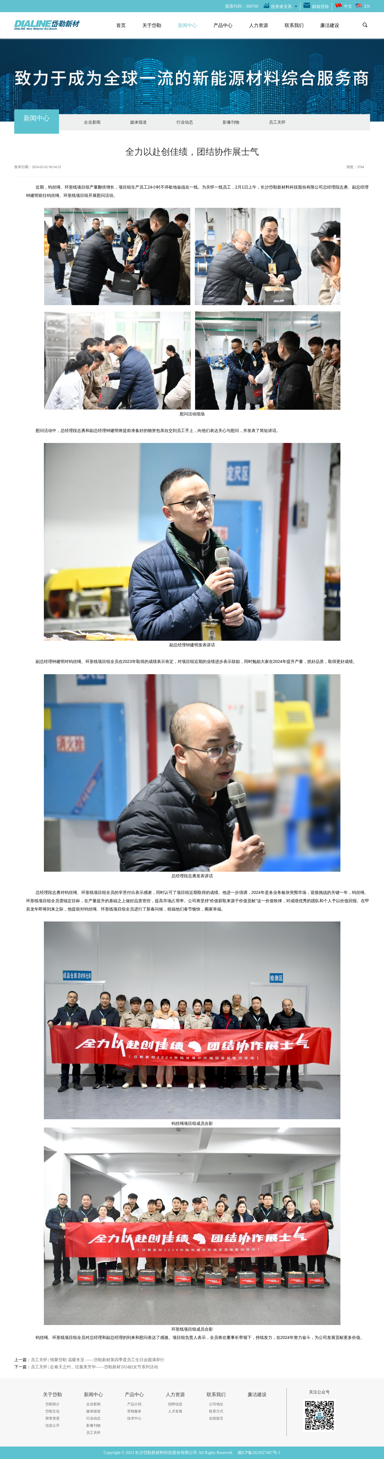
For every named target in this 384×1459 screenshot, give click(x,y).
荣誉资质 (52, 1418)
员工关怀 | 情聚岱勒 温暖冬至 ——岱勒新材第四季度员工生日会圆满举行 (98, 1360)
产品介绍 (134, 1404)
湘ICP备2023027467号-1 (258, 1452)
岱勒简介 (52, 1404)
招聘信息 (175, 1404)
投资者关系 (281, 6)
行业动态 (184, 122)
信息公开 (52, 1425)
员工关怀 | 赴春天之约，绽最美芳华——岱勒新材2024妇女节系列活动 (94, 1367)
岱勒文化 (52, 1411)
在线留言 (216, 1418)
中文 (348, 6)
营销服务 (134, 1411)
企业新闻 (92, 122)
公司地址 (216, 1404)
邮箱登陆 (320, 6)
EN (367, 6)
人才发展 (175, 1411)
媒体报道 (138, 122)
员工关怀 (277, 122)
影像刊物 (231, 122)
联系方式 (216, 1411)
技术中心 (134, 1418)
